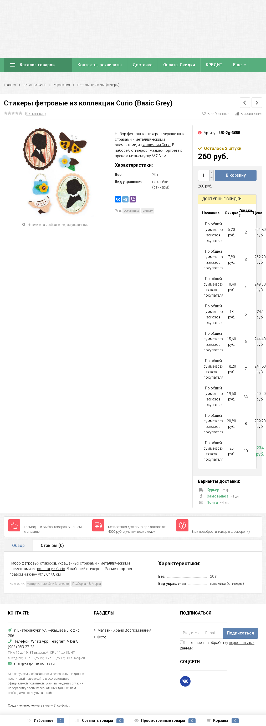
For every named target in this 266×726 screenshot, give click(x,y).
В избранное (215, 113)
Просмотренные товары (165, 720)
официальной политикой (26, 683)
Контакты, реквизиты (100, 64)
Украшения (62, 85)
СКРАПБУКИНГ (35, 85)
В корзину (236, 175)
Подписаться (240, 633)
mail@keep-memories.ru (34, 663)
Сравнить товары (99, 720)
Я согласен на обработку (217, 645)
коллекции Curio (156, 145)
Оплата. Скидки (179, 64)
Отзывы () (52, 545)
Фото (102, 637)
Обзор (18, 545)
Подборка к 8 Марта (86, 584)
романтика (131, 210)
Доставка (142, 64)
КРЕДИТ (214, 64)
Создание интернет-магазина (29, 705)
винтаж (147, 210)
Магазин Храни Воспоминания (124, 630)
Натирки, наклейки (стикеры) (98, 85)
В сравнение (248, 113)
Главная (10, 85)
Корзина (222, 720)
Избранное (46, 720)
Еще (237, 64)
